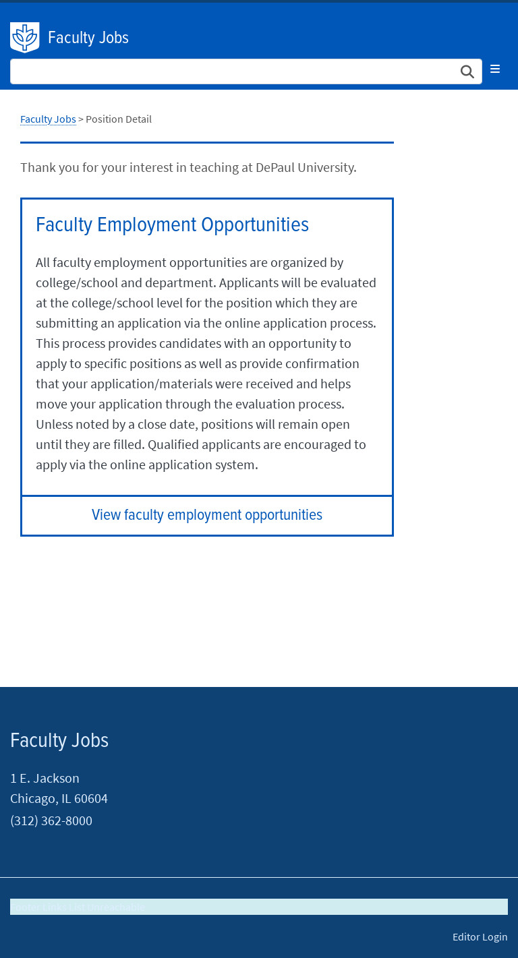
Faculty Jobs (88, 38)
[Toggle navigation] (495, 69)
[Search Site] (246, 71)
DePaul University (25, 37)
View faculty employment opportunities (207, 515)
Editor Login (480, 936)
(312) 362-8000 (51, 820)
